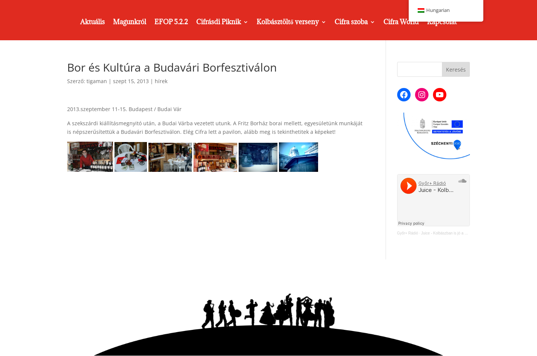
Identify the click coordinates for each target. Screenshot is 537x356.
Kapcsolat (442, 22)
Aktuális (92, 22)
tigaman (97, 81)
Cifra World (401, 22)
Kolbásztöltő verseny (288, 22)
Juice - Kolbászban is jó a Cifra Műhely (453, 233)
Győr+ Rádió (407, 233)
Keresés (456, 69)
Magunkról (129, 22)
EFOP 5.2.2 (171, 22)
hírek (161, 81)
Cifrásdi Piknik (218, 22)
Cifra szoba (351, 22)
